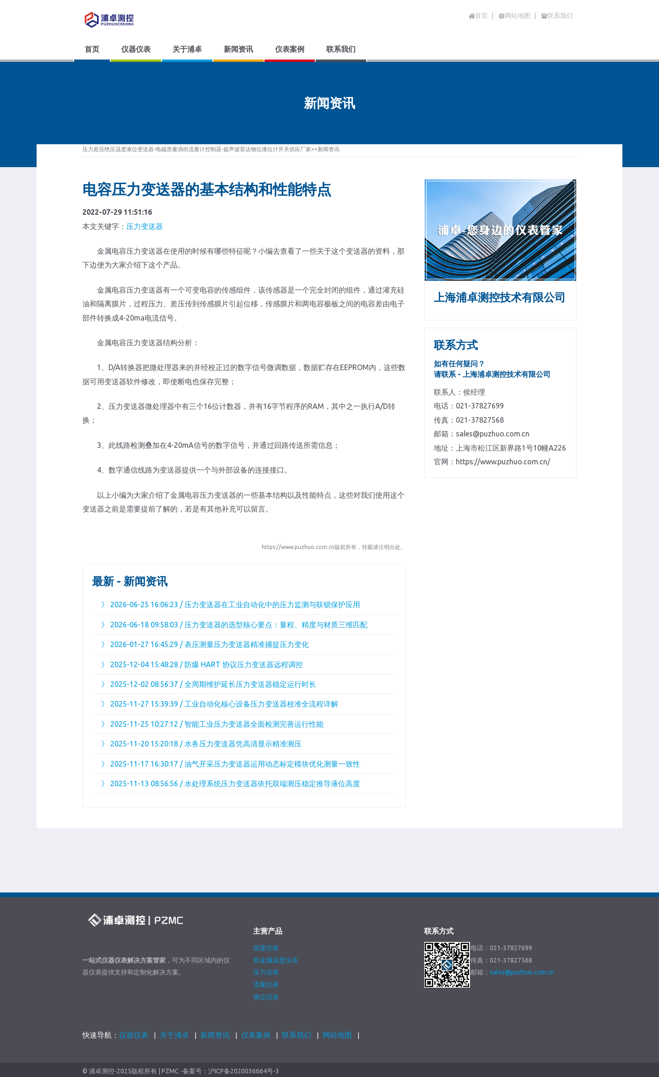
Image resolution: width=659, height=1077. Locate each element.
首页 (478, 15)
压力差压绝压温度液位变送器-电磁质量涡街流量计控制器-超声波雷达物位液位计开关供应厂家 (196, 149)
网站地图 (337, 1035)
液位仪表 (266, 997)
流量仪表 (266, 984)
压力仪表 (266, 972)
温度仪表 (266, 948)
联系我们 (296, 1035)
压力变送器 (144, 226)
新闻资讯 (329, 149)
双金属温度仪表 (275, 960)
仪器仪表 (133, 1035)
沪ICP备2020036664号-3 (243, 1071)
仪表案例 (255, 1035)
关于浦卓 (174, 1035)
